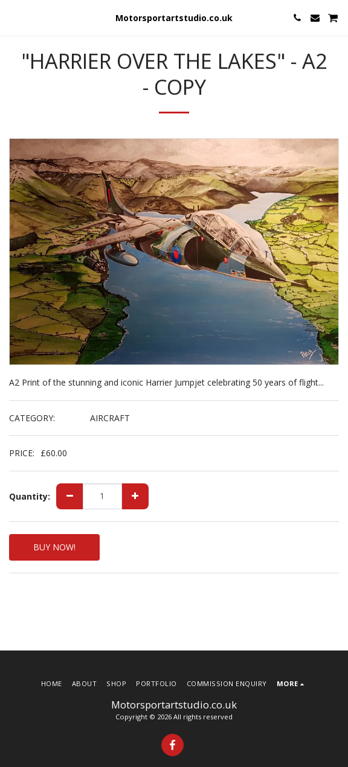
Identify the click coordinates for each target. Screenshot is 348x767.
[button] (13, 17)
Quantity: (29, 496)
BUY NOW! (54, 547)
